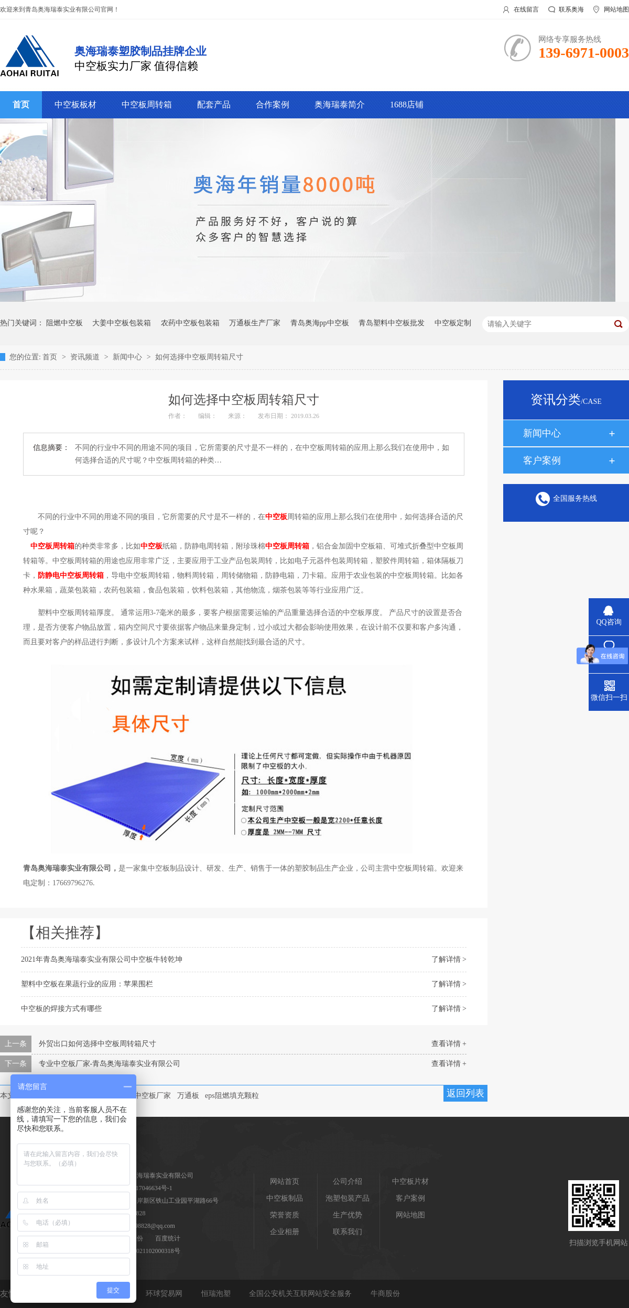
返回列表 (465, 1093)
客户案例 (542, 460)
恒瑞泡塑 (217, 1294)
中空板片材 (410, 1181)
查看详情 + (449, 1044)
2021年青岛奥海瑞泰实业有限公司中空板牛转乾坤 (101, 959)
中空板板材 (75, 104)
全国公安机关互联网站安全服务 (301, 1294)
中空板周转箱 (147, 104)
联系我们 (347, 1232)
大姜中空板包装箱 (121, 323)
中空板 (276, 517)
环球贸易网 (165, 1294)
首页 (21, 104)
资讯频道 (86, 357)
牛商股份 (385, 1294)
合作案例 (272, 104)
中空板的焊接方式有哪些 (61, 1009)
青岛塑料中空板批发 (392, 323)
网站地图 (616, 9)
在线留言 (526, 9)
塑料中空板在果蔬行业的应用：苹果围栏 (87, 984)
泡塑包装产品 (348, 1198)
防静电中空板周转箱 (71, 575)
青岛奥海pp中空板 (319, 323)
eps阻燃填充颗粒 (232, 1096)
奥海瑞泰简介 (339, 104)
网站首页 (284, 1181)
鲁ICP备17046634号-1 (142, 1188)
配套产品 (214, 104)
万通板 (188, 1096)
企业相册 (284, 1232)
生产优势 (347, 1215)
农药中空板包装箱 (190, 323)
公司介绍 (347, 1181)
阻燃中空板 (64, 323)
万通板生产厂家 (254, 323)
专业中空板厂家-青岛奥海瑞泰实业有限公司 (110, 1064)
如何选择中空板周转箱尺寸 (199, 357)
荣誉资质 (284, 1215)
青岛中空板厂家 (145, 1096)
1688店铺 (407, 104)
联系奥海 (571, 9)
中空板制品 (284, 1198)
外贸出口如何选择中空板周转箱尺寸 (97, 1044)
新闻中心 (128, 357)
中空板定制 (453, 323)
